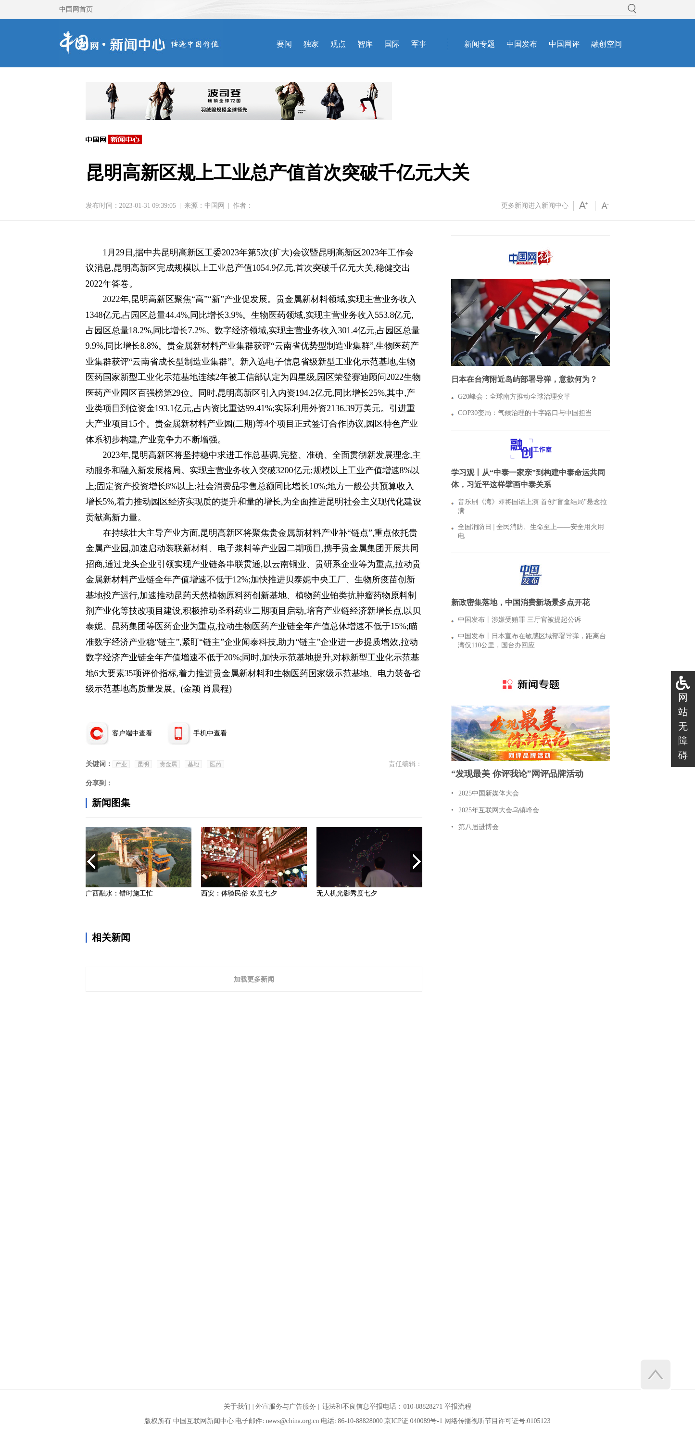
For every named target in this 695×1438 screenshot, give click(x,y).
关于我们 (237, 1406)
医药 (215, 764)
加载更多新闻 (254, 979)
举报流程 (457, 1406)
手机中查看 (210, 733)
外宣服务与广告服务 (285, 1406)
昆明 (143, 764)
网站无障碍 (683, 726)
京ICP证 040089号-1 (413, 1421)
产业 (121, 764)
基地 (193, 764)
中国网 (214, 205)
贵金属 (168, 764)
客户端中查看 (132, 733)
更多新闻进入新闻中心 (535, 205)
